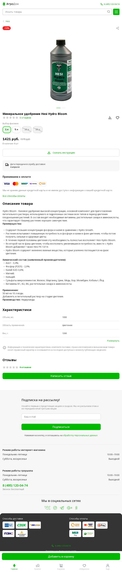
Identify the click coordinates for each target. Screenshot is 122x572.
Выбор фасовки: (11, 123)
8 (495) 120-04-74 (15, 485)
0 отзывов (25, 117)
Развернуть (113, 340)
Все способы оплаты (14, 195)
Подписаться (61, 427)
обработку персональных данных (80, 435)
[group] (61, 70)
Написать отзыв (61, 376)
